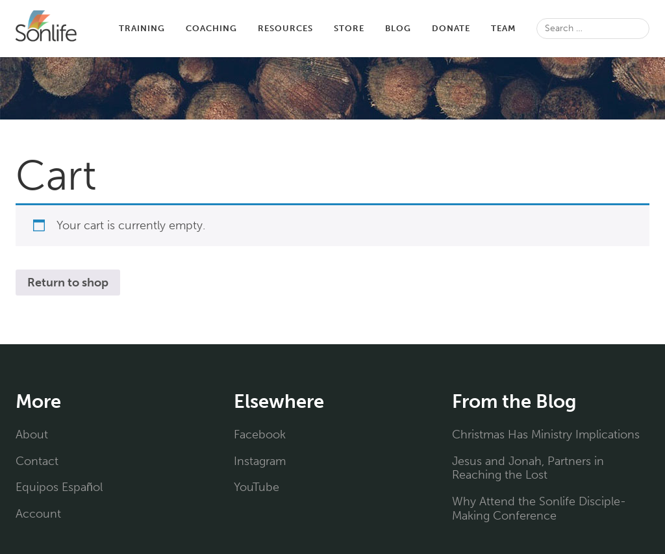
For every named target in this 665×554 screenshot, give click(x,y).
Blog (378, 28)
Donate (431, 28)
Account (37, 513)
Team (484, 28)
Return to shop (68, 282)
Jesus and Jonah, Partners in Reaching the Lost (527, 468)
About (31, 434)
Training (115, 28)
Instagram (260, 461)
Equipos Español (59, 487)
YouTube (257, 487)
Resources (260, 28)
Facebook (259, 434)
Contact (36, 461)
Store (327, 28)
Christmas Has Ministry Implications (544, 434)
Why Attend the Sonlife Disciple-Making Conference (535, 508)
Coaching (184, 28)
